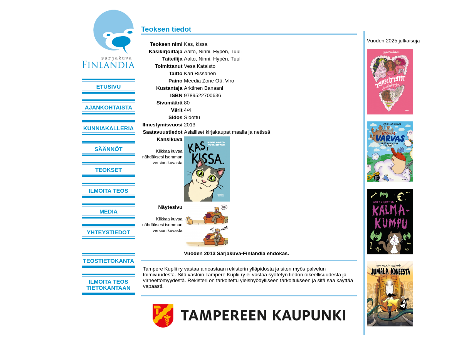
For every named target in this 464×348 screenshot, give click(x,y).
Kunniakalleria (108, 128)
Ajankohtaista (108, 107)
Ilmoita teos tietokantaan (108, 285)
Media (108, 211)
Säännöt (108, 149)
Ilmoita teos (108, 191)
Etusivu (108, 87)
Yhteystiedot (108, 232)
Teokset (108, 170)
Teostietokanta (108, 261)
